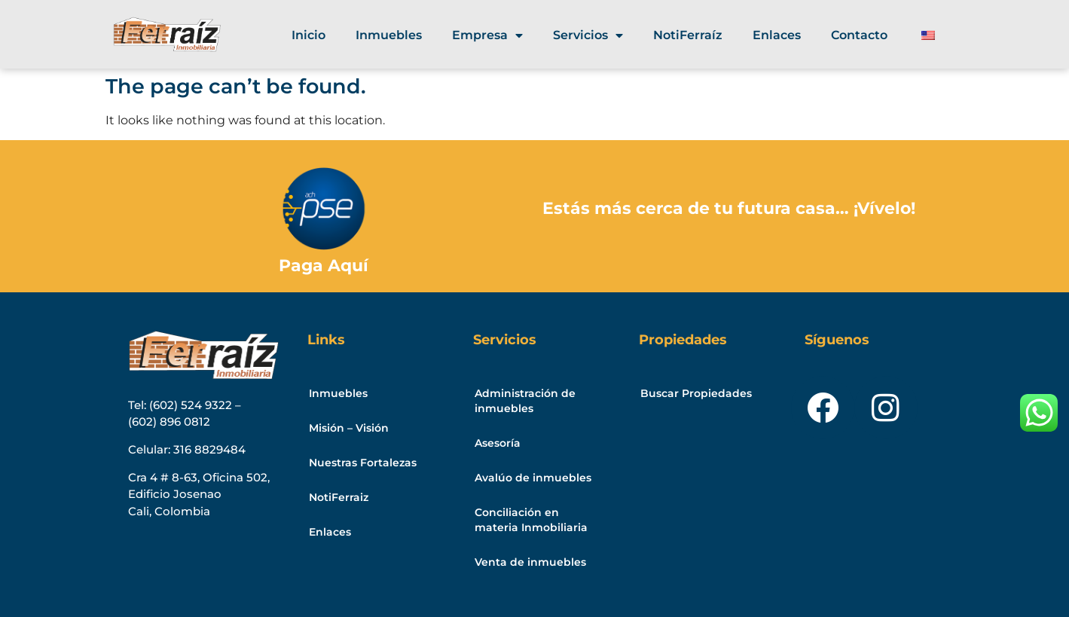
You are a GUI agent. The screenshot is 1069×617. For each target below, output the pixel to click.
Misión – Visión (349, 428)
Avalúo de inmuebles (533, 477)
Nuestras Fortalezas (363, 462)
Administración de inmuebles (525, 400)
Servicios (588, 35)
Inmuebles (389, 35)
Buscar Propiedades (696, 393)
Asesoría (498, 443)
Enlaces (777, 35)
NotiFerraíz (687, 35)
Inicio (308, 35)
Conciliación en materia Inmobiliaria (531, 520)
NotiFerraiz (338, 497)
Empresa (487, 35)
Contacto (859, 35)
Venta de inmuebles (530, 562)
